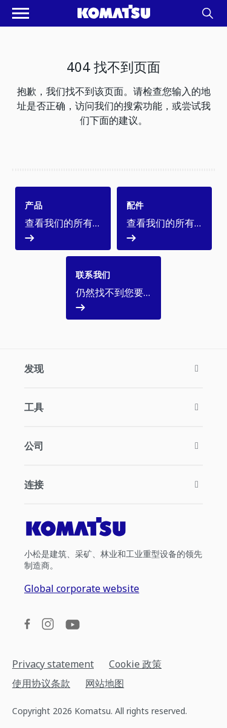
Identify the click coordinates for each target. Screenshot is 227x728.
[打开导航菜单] (20, 13)
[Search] (207, 13)
